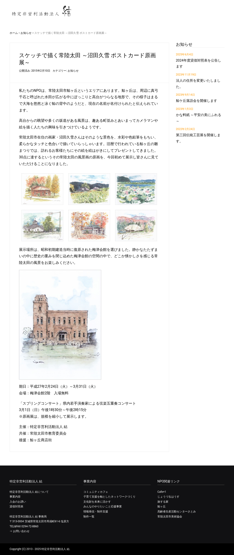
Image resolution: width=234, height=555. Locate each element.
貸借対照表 (16, 506)
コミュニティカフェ (95, 491)
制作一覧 (88, 516)
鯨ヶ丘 (161, 506)
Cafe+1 (161, 491)
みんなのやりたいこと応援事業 (102, 506)
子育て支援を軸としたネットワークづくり (109, 496)
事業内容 (15, 496)
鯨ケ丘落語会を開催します (196, 101)
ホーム (14, 33)
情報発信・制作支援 (95, 511)
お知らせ (26, 33)
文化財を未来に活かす (97, 501)
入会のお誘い (18, 501)
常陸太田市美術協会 (169, 516)
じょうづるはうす (168, 496)
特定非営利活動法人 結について (29, 491)
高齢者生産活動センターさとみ (176, 511)
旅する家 (162, 501)
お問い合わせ (21, 531)
